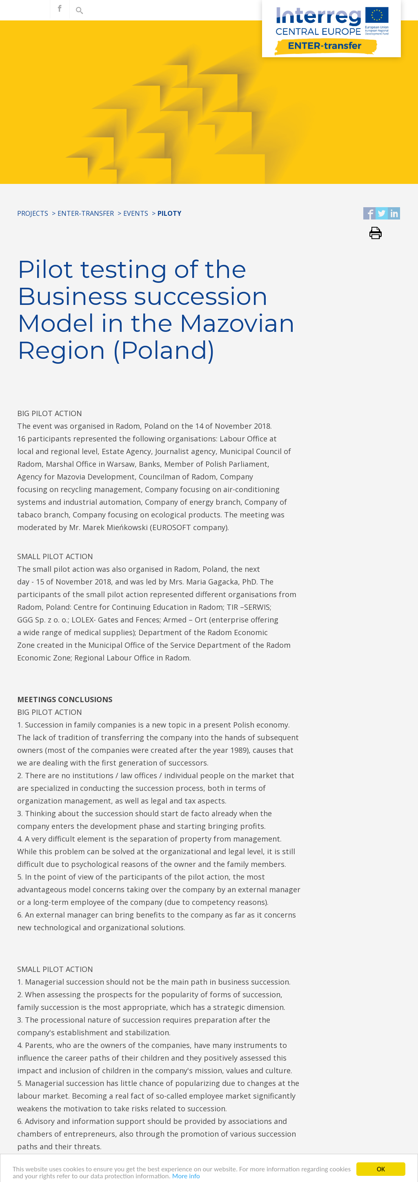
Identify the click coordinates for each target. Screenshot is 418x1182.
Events (135, 213)
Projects (32, 213)
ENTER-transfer (86, 213)
